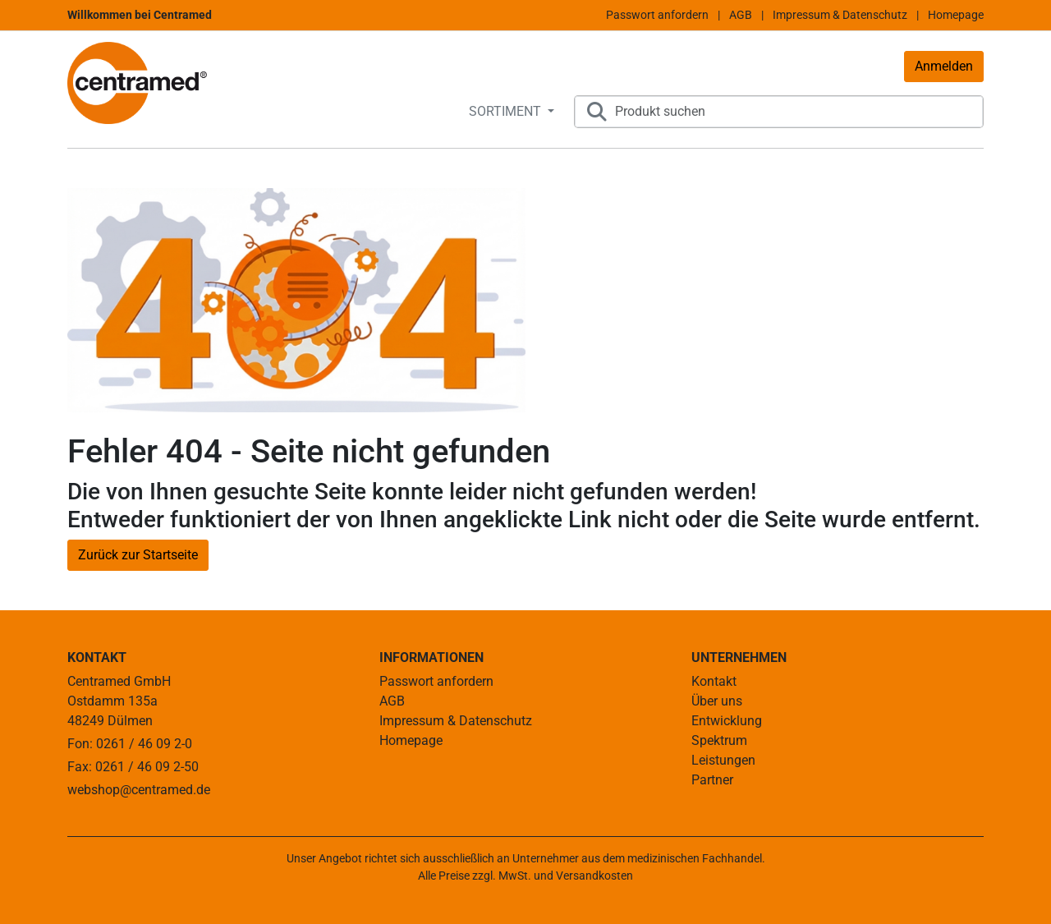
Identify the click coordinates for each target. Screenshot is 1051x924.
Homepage (956, 14)
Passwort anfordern (657, 14)
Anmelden (944, 66)
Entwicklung (726, 721)
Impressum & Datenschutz (840, 14)
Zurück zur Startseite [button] (138, 555)
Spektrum (719, 740)
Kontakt (714, 681)
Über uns (716, 701)
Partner (712, 780)
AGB (740, 14)
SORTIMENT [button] (506, 111)
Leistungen (723, 760)
